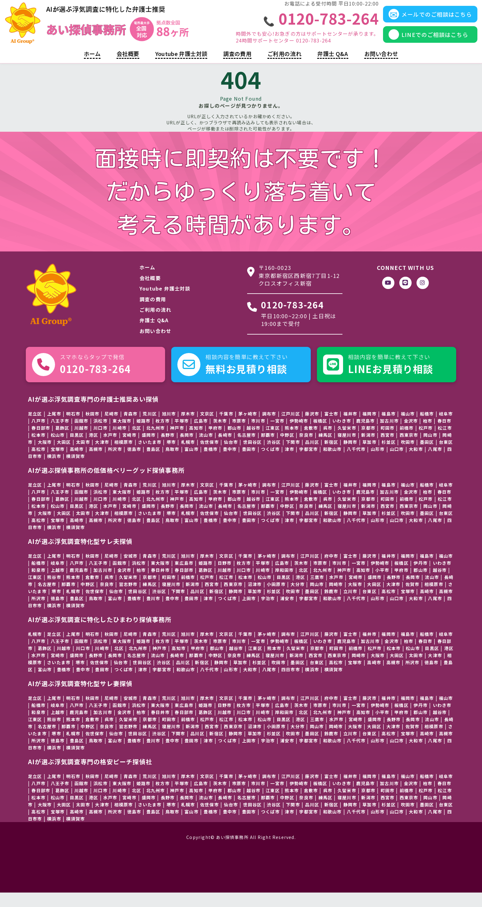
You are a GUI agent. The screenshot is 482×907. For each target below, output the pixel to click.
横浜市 (54, 470)
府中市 (331, 570)
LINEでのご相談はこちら (414, 41)
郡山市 (234, 442)
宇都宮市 (308, 463)
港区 (93, 449)
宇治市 (268, 612)
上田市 (249, 612)
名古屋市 (47, 598)
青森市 (150, 570)
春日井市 (160, 584)
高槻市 (96, 463)
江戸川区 (309, 570)
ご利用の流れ (284, 68)
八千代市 (356, 463)
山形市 (378, 463)
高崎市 (427, 605)
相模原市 (123, 456)
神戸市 (177, 442)
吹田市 (408, 456)
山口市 (397, 463)
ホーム (92, 68)
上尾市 (73, 648)
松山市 (265, 591)
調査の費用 (237, 68)
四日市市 (290, 683)
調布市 (269, 428)
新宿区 (216, 605)
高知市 (196, 442)
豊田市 (249, 463)
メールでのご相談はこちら (416, 21)
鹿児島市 (346, 655)
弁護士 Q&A (332, 68)
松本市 (245, 591)
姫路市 (143, 435)
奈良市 (107, 598)
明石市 (73, 428)
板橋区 (320, 435)
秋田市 (92, 428)
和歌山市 (332, 463)
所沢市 (115, 463)
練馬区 (150, 598)
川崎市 (120, 442)
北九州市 (155, 442)
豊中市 (230, 463)
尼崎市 (112, 428)
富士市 (331, 428)
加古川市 (102, 584)
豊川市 (153, 612)
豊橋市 (210, 463)
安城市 (131, 570)
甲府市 (215, 442)
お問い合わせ (381, 68)
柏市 (141, 584)
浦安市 (287, 612)
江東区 (35, 591)
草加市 (369, 456)
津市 (289, 463)
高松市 (388, 605)
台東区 (446, 456)
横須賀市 (75, 470)
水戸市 (110, 449)
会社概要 (128, 68)
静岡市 (221, 676)
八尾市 (435, 463)
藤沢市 (312, 428)
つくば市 (270, 463)
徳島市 (134, 463)
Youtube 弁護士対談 (181, 68)
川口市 (100, 442)
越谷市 (440, 584)
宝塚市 (408, 605)
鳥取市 (172, 463)
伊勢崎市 (299, 435)
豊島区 (153, 463)
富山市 (191, 463)
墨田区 (427, 456)
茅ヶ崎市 (247, 428)
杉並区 (388, 456)
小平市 (382, 584)
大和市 (416, 463)
